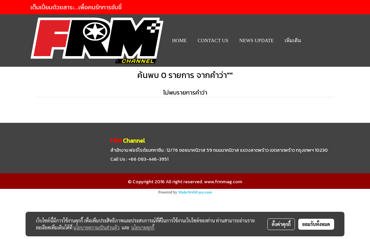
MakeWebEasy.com (195, 192)
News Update (256, 40)
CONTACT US (213, 40)
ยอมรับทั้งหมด (316, 224)
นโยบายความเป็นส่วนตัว (96, 227)
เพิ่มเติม (293, 40)
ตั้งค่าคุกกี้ (281, 224)
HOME (179, 40)
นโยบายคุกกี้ (142, 227)
